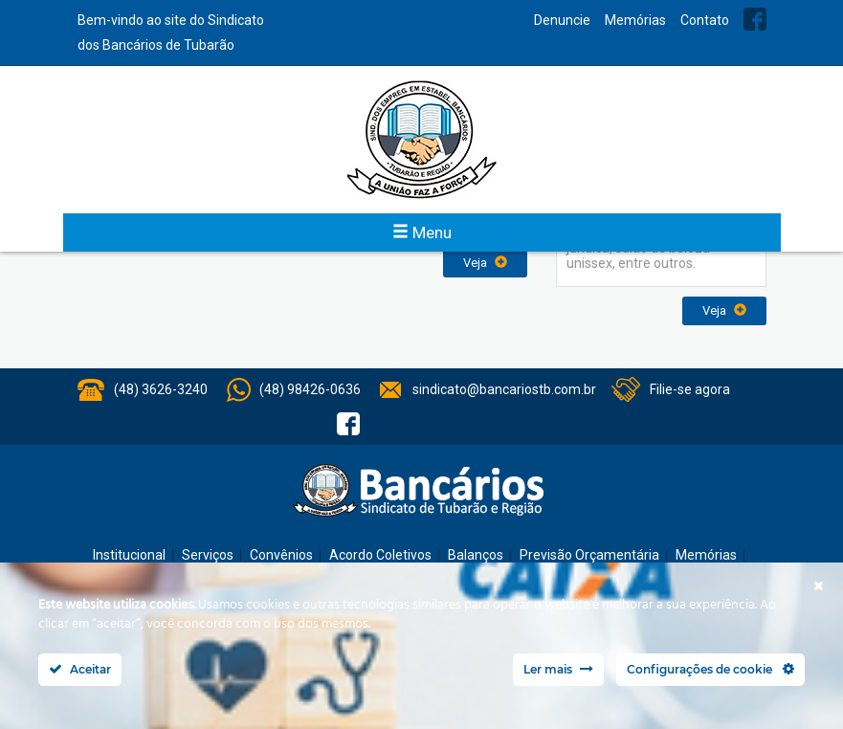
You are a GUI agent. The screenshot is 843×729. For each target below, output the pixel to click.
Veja (485, 262)
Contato (704, 20)
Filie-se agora (690, 389)
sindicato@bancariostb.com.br (504, 389)
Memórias (635, 20)
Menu (422, 232)
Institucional (129, 555)
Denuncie (562, 20)
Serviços (207, 555)
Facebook (754, 19)
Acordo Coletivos (380, 555)
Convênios (281, 555)
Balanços (475, 555)
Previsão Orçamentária (589, 555)
